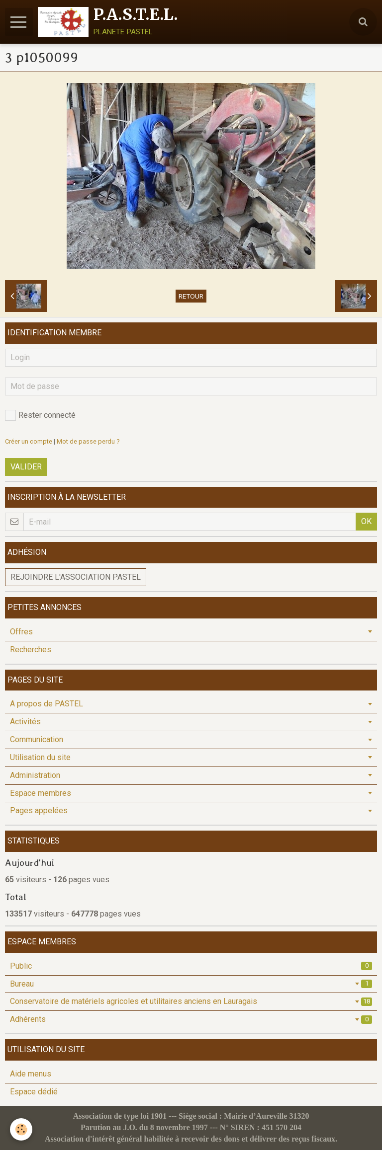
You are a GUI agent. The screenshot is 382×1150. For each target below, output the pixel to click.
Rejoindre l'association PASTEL (75, 577)
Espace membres (40, 793)
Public (191, 966)
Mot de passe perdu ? (88, 441)
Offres (21, 631)
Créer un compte (28, 441)
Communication (36, 739)
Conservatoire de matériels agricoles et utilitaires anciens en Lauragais (191, 1001)
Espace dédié (34, 1091)
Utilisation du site (40, 757)
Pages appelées (39, 810)
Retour (191, 296)
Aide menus (30, 1073)
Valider (26, 466)
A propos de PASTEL (46, 703)
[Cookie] (21, 1129)
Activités (25, 721)
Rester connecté (40, 415)
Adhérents (191, 1019)
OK (366, 521)
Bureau (191, 984)
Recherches (30, 649)
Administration (35, 775)
